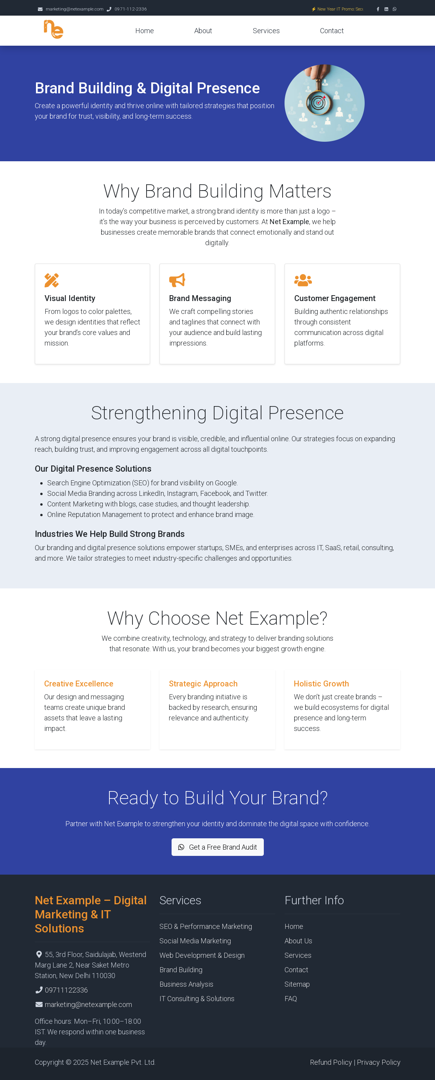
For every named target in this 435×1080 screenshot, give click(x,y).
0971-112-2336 (131, 9)
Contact (332, 31)
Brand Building (180, 970)
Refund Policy (331, 1062)
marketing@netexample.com (75, 9)
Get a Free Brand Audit (217, 847)
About (203, 31)
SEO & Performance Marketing (205, 926)
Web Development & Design (202, 955)
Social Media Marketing (195, 941)
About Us (298, 941)
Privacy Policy (379, 1062)
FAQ (291, 998)
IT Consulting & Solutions (197, 998)
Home (144, 31)
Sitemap (297, 984)
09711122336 (66, 990)
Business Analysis (186, 984)
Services (266, 31)
